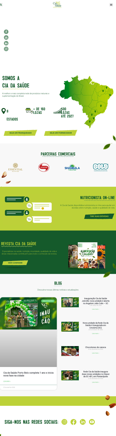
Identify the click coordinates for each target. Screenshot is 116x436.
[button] (111, 5)
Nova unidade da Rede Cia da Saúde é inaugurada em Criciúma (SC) (95, 325)
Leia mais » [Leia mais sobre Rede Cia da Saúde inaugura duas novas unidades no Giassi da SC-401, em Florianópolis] (95, 382)
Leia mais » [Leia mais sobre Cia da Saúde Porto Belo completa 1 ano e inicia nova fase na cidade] (7, 381)
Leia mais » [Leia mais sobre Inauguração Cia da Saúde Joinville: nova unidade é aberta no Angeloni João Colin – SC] (95, 309)
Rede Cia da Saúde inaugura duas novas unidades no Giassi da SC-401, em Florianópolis (95, 374)
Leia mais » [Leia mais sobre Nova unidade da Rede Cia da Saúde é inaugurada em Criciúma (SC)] (95, 333)
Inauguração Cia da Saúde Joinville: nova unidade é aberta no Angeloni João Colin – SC (95, 300)
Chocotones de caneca (95, 347)
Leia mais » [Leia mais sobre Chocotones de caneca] (95, 353)
